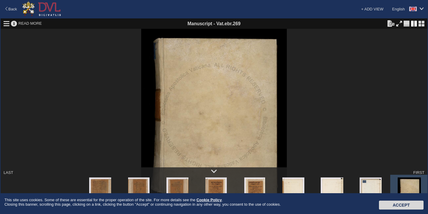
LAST (8, 172)
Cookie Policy (209, 200)
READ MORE (30, 23)
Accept (401, 205)
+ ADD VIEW (372, 9)
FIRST (418, 172)
